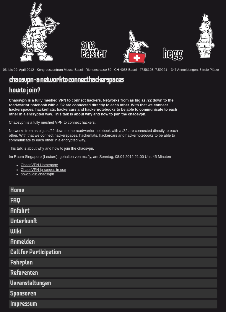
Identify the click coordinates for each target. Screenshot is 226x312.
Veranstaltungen (30, 283)
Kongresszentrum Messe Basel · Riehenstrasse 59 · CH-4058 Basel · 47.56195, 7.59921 (102, 69)
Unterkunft (23, 221)
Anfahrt (19, 211)
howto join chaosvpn (37, 174)
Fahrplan (21, 262)
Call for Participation (35, 252)
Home (17, 190)
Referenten (24, 273)
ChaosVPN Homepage (39, 165)
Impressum (23, 304)
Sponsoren (23, 293)
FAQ (15, 200)
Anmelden (22, 242)
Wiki (15, 231)
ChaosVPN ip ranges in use (43, 170)
